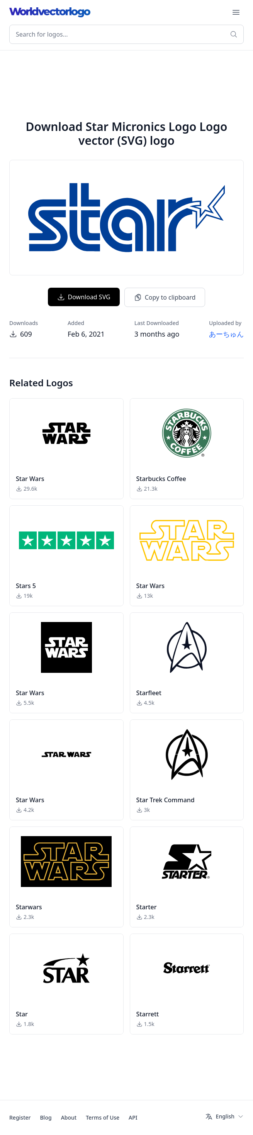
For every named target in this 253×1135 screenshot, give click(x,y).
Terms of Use (102, 1117)
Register (20, 1117)
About (69, 1117)
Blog (45, 1117)
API (133, 1117)
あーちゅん (226, 334)
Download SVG (83, 297)
